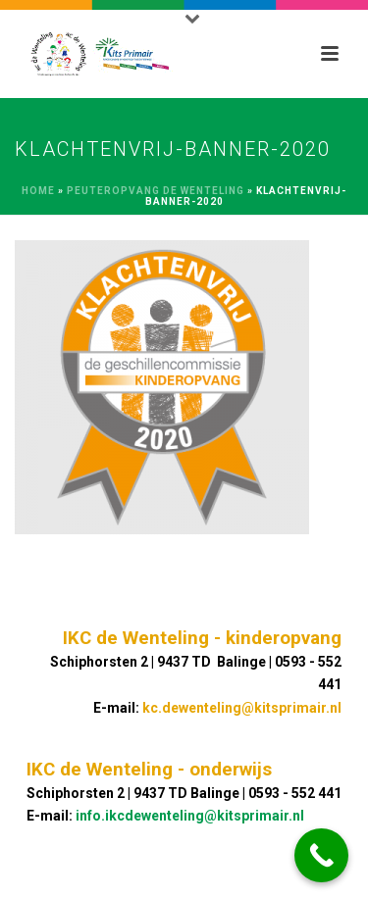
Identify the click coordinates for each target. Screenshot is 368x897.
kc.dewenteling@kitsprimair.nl (242, 708)
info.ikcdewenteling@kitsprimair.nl (190, 815)
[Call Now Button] (321, 855)
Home (38, 190)
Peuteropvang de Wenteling (155, 190)
